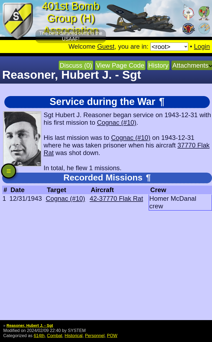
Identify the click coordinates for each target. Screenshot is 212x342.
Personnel (94, 335)
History (158, 65)
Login (202, 46)
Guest (105, 46)
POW (112, 335)
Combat (54, 335)
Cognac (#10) (116, 122)
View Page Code (120, 65)
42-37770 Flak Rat (116, 198)
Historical (73, 335)
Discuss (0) (76, 65)
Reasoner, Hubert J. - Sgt (29, 325)
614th (39, 335)
